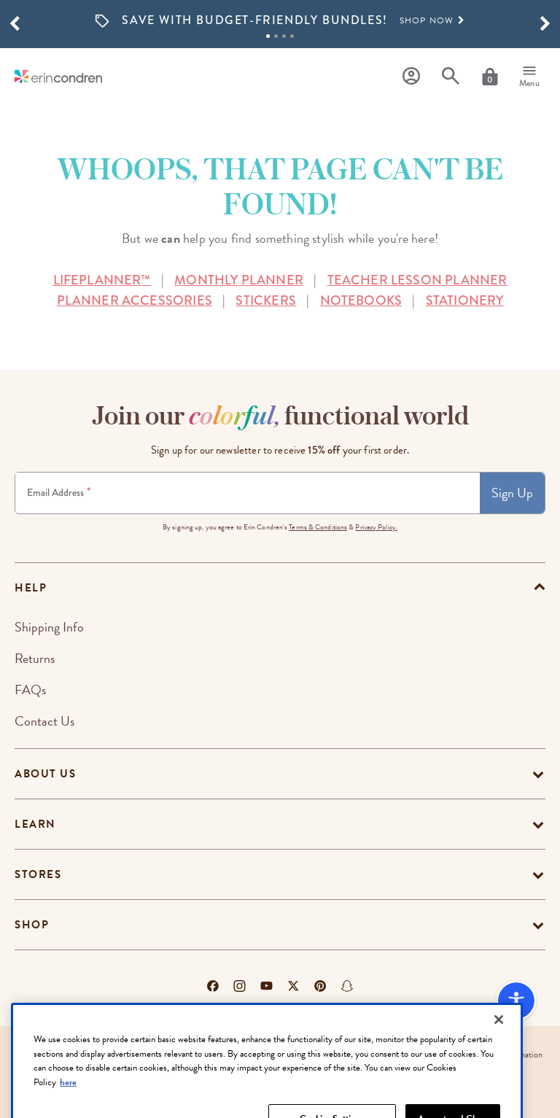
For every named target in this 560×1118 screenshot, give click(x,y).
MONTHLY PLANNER (238, 280)
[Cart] (490, 77)
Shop (32, 925)
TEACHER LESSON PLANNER (417, 280)
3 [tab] (284, 36)
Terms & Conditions (318, 526)
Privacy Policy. (376, 526)
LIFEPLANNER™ (102, 280)
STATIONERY (465, 300)
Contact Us (44, 721)
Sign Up (512, 492)
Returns (35, 658)
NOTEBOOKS (361, 300)
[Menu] (529, 77)
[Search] (451, 76)
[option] (280, 20)
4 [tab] (292, 36)
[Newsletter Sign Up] (247, 493)
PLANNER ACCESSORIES (134, 300)
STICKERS (265, 300)
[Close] (499, 1049)
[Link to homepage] (58, 76)
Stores (38, 874)
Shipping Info (49, 627)
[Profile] (411, 76)
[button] (14, 24)
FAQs (30, 689)
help (31, 588)
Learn (35, 824)
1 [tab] (268, 36)
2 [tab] (276, 36)
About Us (45, 774)
